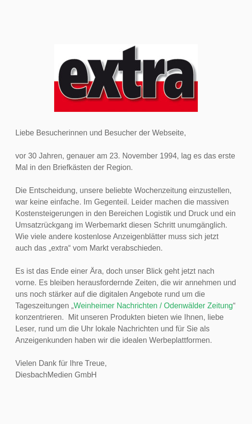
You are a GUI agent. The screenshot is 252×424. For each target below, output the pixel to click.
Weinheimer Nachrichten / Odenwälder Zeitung (153, 306)
